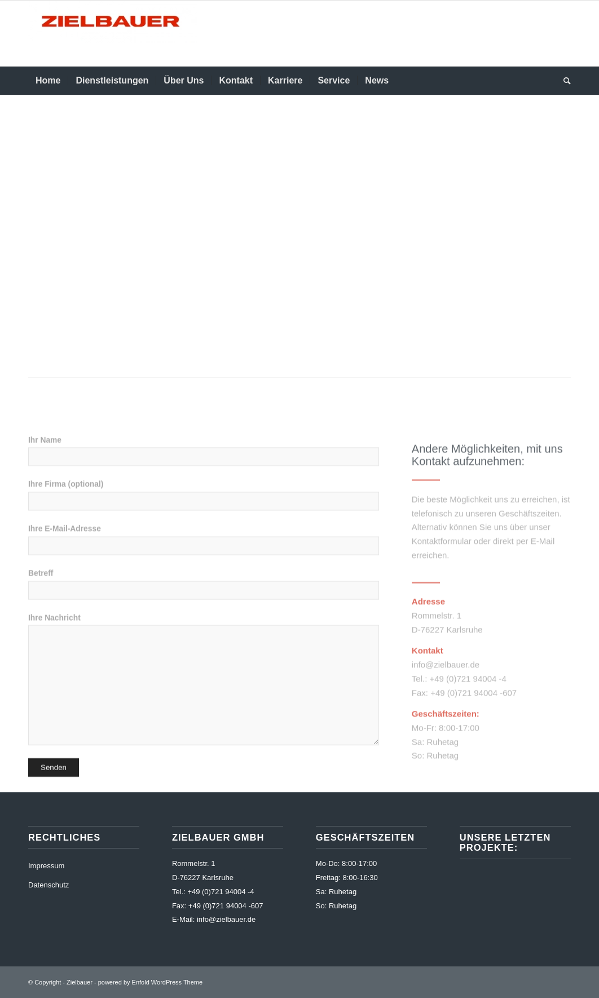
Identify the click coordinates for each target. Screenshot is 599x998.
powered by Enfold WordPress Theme (150, 982)
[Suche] (563, 81)
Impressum (46, 865)
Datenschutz (48, 885)
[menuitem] (48, 81)
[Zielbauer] (112, 33)
